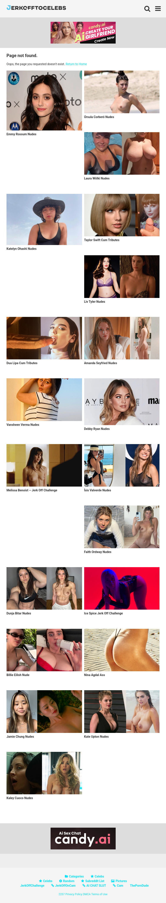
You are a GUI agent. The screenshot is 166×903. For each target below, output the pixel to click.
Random (68, 881)
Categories (76, 876)
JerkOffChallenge (32, 885)
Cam (120, 885)
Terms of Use (99, 894)
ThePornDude (139, 885)
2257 (62, 894)
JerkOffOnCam (65, 885)
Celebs (99, 876)
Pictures (121, 881)
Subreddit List (94, 881)
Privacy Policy (73, 894)
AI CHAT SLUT (96, 885)
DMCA (87, 894)
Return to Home (76, 64)
